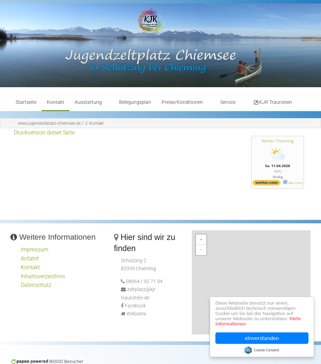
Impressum (34, 249)
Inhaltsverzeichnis (43, 276)
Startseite (26, 102)
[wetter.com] (266, 184)
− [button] (201, 250)
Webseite (136, 314)
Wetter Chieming (278, 141)
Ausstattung (88, 102)
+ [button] (201, 239)
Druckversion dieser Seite (44, 132)
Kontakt (55, 102)
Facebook (135, 306)
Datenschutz (36, 285)
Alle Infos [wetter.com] (293, 182)
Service (228, 102)
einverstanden (262, 338)
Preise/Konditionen (182, 102)
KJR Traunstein (272, 102)
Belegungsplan (135, 102)
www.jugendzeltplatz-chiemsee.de (49, 123)
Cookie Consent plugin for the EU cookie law (262, 350)
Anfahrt (30, 258)
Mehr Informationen (239, 323)
